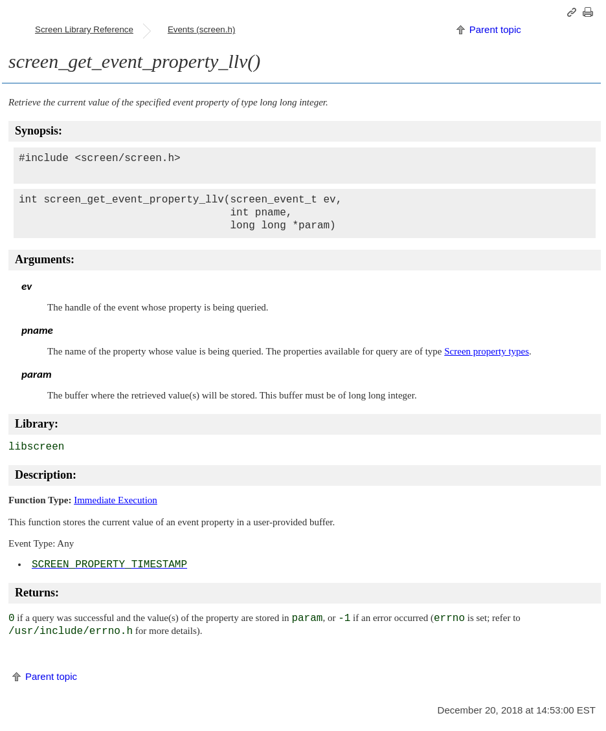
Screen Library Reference (84, 29)
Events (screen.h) (201, 29)
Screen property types (486, 351)
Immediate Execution (115, 500)
